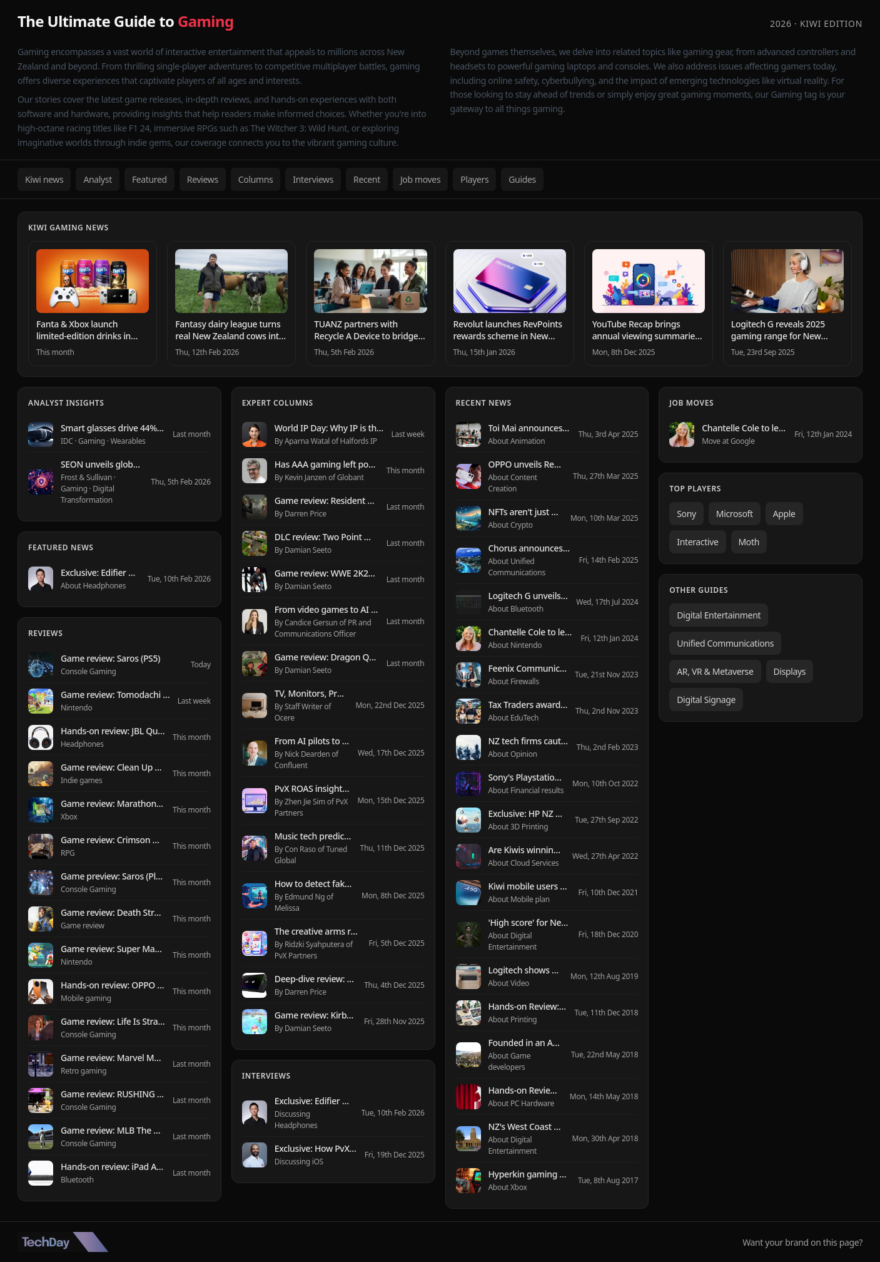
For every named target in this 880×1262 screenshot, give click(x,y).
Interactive (697, 542)
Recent (366, 179)
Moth (749, 542)
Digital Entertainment (719, 615)
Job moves (420, 179)
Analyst (97, 179)
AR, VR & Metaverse (715, 671)
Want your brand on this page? (802, 1242)
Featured (149, 179)
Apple (784, 514)
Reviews (202, 179)
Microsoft (734, 514)
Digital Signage (706, 699)
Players (474, 179)
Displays (790, 671)
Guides (522, 179)
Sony (686, 514)
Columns (255, 179)
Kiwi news (44, 179)
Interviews (313, 179)
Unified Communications (725, 643)
